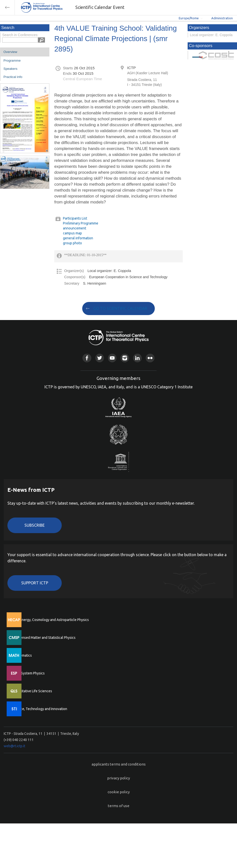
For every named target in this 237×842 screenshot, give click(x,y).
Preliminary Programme (80, 223)
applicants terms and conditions (119, 764)
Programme (12, 60)
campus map (72, 233)
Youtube (112, 358)
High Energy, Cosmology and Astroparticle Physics (50, 620)
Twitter (99, 358)
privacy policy (118, 778)
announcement (74, 228)
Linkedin (137, 358)
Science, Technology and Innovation (39, 709)
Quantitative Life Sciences (32, 691)
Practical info (12, 77)
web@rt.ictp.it (14, 746)
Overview (10, 52)
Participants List (75, 218)
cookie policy (119, 792)
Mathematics (22, 655)
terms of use (118, 806)
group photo (72, 243)
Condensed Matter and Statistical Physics (44, 638)
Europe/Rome (189, 18)
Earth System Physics (28, 673)
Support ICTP (34, 583)
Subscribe (34, 525)
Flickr (150, 358)
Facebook (86, 358)
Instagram (124, 358)
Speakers (10, 69)
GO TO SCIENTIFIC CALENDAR (120, 308)
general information (78, 238)
